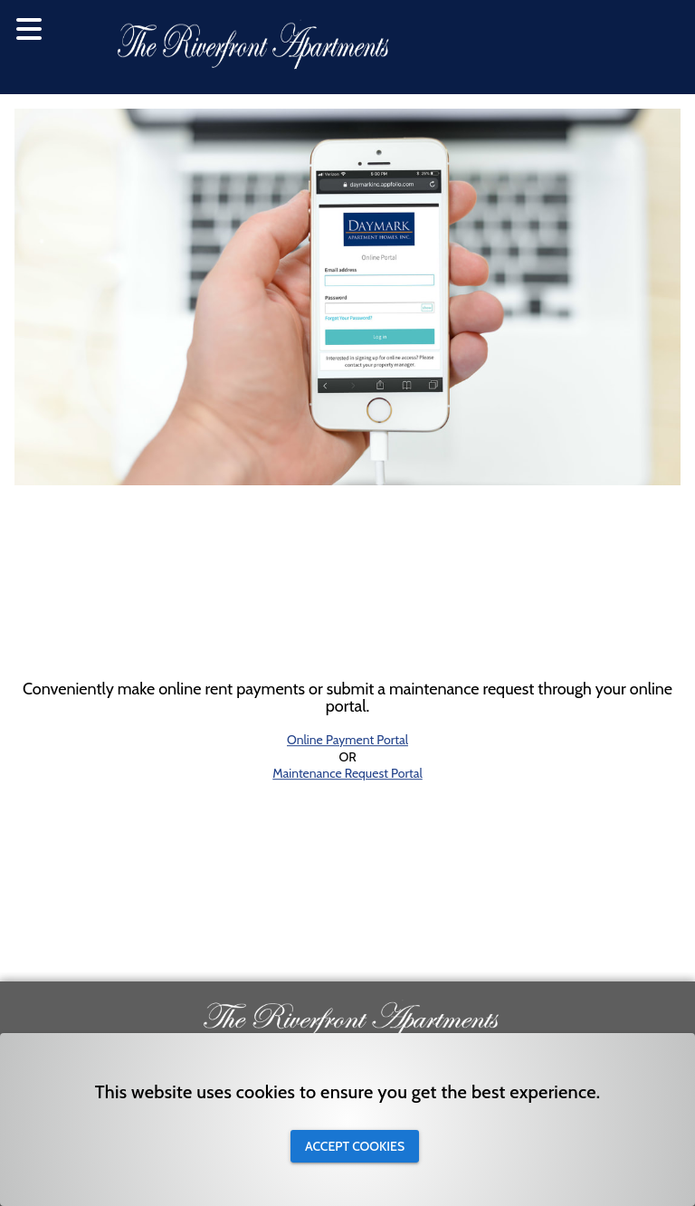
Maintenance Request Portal (347, 773)
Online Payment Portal (347, 740)
